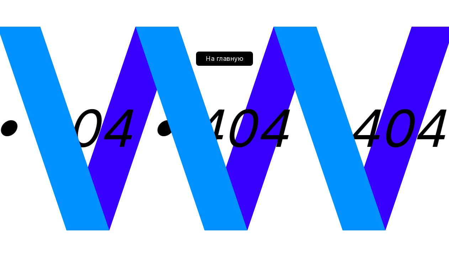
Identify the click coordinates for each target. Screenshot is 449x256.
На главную (224, 58)
